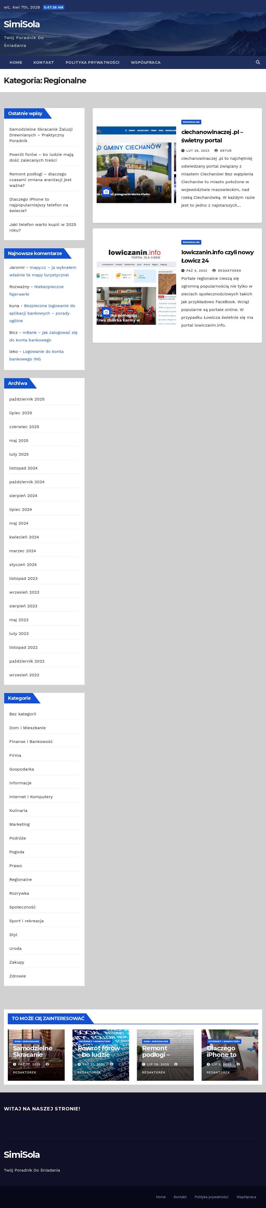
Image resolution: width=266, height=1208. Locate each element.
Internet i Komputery (31, 796)
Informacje (20, 782)
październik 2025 (27, 399)
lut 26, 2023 (198, 150)
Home (16, 62)
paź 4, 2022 (197, 270)
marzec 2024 (22, 550)
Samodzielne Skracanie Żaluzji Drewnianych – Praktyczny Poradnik (41, 135)
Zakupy (16, 962)
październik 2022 (27, 661)
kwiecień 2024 (24, 537)
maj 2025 (19, 440)
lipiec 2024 (20, 509)
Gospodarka (21, 769)
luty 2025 (19, 454)
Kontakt (44, 62)
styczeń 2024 (23, 564)
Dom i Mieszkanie (27, 727)
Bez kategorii (22, 713)
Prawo (15, 865)
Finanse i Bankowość (31, 741)
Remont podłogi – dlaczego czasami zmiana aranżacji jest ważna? (40, 179)
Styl (13, 934)
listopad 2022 (23, 647)
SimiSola (22, 24)
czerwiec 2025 (24, 426)
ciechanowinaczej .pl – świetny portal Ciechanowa (212, 140)
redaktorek (227, 270)
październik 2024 (27, 481)
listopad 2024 (23, 468)
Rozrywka (19, 893)
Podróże (17, 838)
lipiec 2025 (20, 412)
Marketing (19, 824)
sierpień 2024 (23, 495)
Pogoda (16, 851)
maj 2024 (19, 523)
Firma (15, 755)
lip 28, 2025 (158, 1064)
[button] (258, 62)
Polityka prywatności (92, 62)
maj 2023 (19, 619)
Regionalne (20, 879)
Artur (223, 150)
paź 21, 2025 (94, 1064)
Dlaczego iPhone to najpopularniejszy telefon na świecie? (38, 205)
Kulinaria (18, 810)
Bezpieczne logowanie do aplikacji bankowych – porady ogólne (42, 313)
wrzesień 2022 (24, 674)
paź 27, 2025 (29, 1064)
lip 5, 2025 (221, 1064)
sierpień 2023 (23, 605)
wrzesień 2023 (24, 592)
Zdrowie (17, 976)
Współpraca (146, 62)
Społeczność (22, 907)
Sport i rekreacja (26, 920)
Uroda (15, 948)
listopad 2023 (23, 578)
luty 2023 (19, 633)
